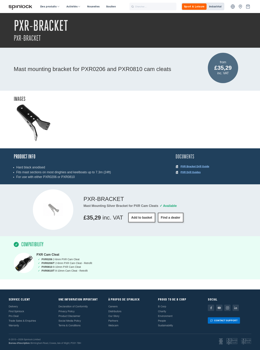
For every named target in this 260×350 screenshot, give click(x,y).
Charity (162, 311)
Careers (113, 306)
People (162, 320)
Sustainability (165, 325)
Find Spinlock (16, 311)
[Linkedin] (236, 308)
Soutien (111, 6)
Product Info (24, 156)
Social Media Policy (69, 320)
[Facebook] (211, 308)
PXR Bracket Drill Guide (195, 166)
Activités (73, 6)
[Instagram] (227, 308)
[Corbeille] (248, 6)
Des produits (49, 6)
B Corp (162, 306)
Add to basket (141, 217)
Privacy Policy (66, 311)
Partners (113, 320)
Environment (165, 316)
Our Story (113, 316)
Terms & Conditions (69, 325)
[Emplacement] (232, 6)
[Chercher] (152, 6)
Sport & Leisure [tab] (194, 6)
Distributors (114, 311)
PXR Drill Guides (191, 172)
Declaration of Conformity (73, 306)
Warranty (14, 325)
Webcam (113, 325)
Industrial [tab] (215, 6)
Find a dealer (170, 217)
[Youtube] (219, 308)
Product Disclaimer (69, 316)
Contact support (223, 320)
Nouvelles (93, 6)
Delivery (13, 306)
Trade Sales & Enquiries (22, 320)
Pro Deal (14, 316)
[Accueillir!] (20, 6)
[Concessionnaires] (240, 6)
